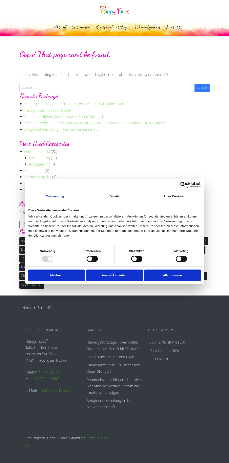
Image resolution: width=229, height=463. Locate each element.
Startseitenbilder (37, 177)
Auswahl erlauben (114, 275)
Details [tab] (114, 196)
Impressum (158, 359)
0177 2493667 (47, 379)
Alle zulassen (172, 275)
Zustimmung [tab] (55, 196)
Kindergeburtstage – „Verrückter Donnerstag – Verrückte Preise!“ (76, 104)
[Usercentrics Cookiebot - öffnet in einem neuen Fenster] (183, 185)
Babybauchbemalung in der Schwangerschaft (61, 130)
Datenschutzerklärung (167, 351)
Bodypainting (40, 165)
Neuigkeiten (33, 171)
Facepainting (39, 158)
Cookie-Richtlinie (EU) (167, 343)
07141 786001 (50, 373)
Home (27, 308)
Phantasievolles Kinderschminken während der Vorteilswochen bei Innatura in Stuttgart (95, 123)
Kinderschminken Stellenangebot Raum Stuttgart (63, 117)
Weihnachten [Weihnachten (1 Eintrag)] (32, 285)
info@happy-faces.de (55, 391)
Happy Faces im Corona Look (47, 111)
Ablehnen (56, 275)
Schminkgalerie (37, 152)
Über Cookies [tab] (174, 196)
